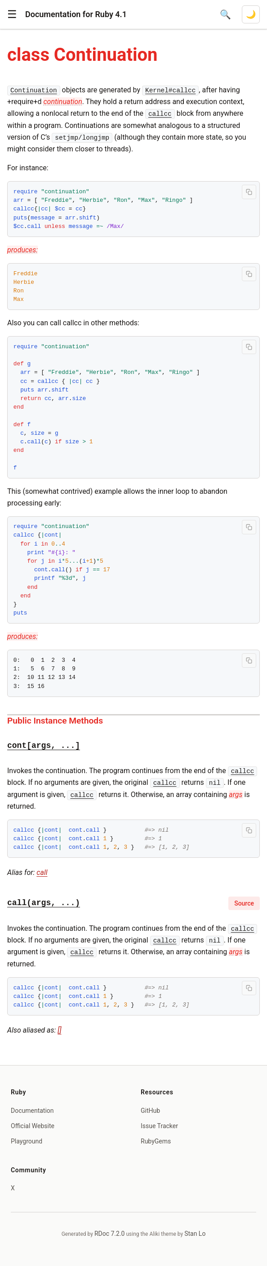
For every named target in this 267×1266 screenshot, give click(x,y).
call (41, 872)
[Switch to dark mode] (251, 14)
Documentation (32, 1110)
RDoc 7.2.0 (109, 1233)
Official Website (32, 1125)
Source (244, 903)
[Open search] (225, 14)
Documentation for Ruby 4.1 (76, 14)
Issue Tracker (159, 1125)
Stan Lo (194, 1233)
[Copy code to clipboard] (249, 192)
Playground (26, 1141)
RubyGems (156, 1141)
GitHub (150, 1110)
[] (59, 1030)
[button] (12, 14)
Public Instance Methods (55, 720)
